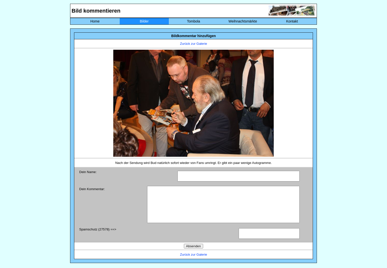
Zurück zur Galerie (193, 43)
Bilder (144, 21)
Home (94, 21)
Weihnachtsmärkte (243, 21)
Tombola (193, 21)
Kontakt (292, 21)
